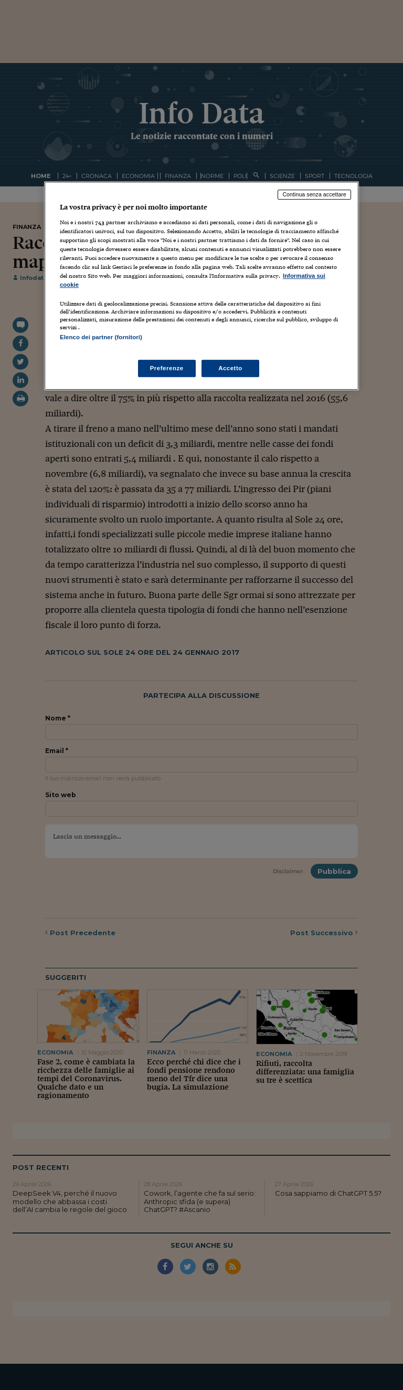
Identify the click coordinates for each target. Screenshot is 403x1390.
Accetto (230, 368)
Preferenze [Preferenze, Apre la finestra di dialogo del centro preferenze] (167, 368)
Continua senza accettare (314, 194)
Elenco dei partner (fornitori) (101, 337)
